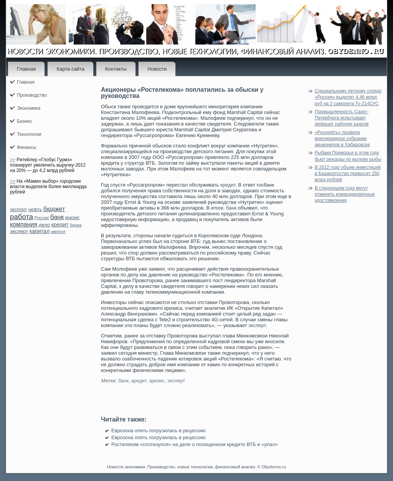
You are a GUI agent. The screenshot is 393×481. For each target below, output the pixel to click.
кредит (59, 224)
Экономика (28, 108)
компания (23, 224)
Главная (26, 69)
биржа (76, 225)
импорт (58, 231)
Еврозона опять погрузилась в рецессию (158, 430)
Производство (32, 95)
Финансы (26, 147)
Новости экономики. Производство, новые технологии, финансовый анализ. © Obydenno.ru (196, 466)
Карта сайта (70, 69)
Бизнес (24, 121)
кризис (72, 217)
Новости (157, 69)
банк (57, 217)
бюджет (54, 209)
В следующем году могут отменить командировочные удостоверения (345, 194)
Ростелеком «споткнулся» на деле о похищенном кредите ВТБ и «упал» (194, 444)
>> (12, 159)
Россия (41, 217)
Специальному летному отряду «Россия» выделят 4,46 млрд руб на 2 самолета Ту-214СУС (348, 97)
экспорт (18, 209)
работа (21, 217)
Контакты (116, 69)
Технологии (29, 134)
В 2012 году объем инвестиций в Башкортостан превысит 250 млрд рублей (348, 174)
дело (44, 225)
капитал (40, 231)
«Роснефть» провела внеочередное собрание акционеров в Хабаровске (342, 139)
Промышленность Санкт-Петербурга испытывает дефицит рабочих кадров (342, 118)
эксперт (19, 231)
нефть (35, 209)
